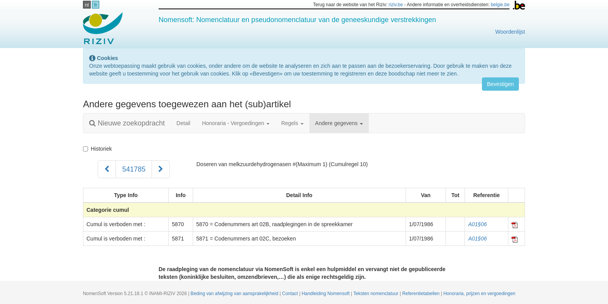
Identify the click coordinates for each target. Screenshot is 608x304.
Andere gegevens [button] (339, 123)
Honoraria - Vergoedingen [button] (235, 123)
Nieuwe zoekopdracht (127, 123)
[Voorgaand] (107, 169)
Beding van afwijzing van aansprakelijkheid (235, 293)
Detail (183, 123)
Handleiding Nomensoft (326, 293)
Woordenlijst (510, 32)
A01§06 (477, 224)
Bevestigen (500, 84)
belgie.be (500, 4)
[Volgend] (161, 169)
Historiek (97, 149)
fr (95, 5)
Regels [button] (292, 123)
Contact (290, 293)
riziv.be (396, 4)
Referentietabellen (421, 293)
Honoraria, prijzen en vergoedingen (479, 293)
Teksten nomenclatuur (376, 293)
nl (87, 5)
